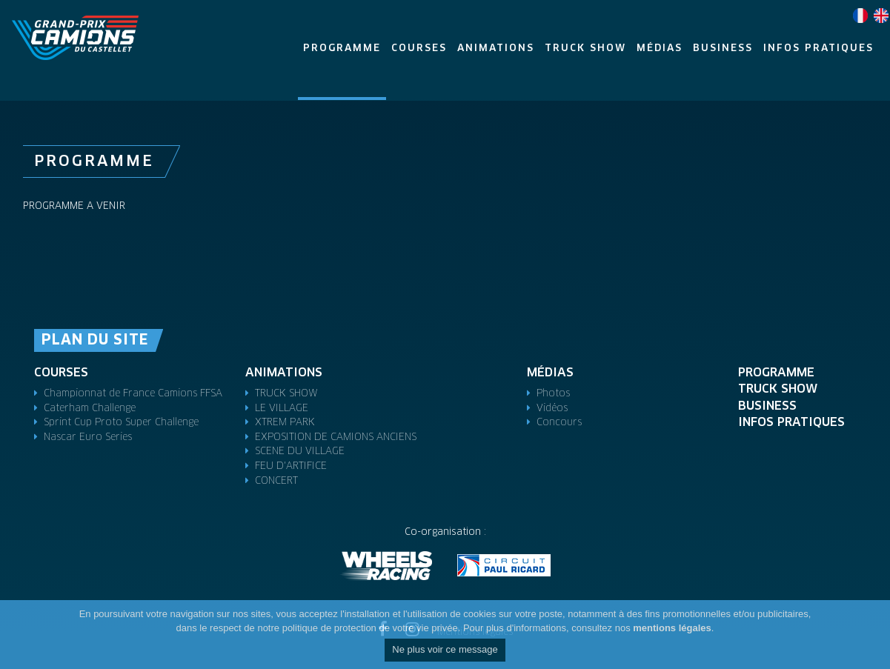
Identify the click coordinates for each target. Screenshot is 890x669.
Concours (559, 422)
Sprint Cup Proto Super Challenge (121, 422)
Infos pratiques (791, 422)
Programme (776, 373)
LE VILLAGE (281, 408)
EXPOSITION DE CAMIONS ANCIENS (335, 437)
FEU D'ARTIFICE (291, 466)
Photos (553, 394)
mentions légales (672, 627)
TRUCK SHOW (286, 394)
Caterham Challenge (90, 408)
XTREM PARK (285, 422)
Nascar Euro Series (88, 437)
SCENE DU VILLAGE (300, 451)
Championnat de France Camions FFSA (133, 394)
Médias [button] (660, 48)
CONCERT (276, 481)
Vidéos (552, 408)
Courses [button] (419, 48)
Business (767, 406)
